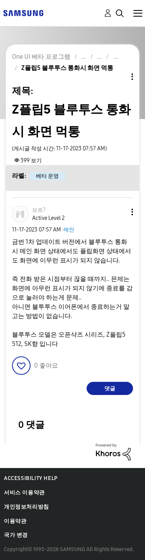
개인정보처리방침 (26, 507)
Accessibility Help (31, 478)
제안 (68, 229)
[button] (119, 212)
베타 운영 (47, 176)
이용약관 (15, 521)
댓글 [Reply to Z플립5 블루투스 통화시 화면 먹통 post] (109, 388)
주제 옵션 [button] (119, 77)
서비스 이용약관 (24, 492)
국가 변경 (16, 535)
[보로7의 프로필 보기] (39, 210)
